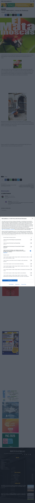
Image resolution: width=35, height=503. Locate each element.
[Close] (33, 219)
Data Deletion (11, 284)
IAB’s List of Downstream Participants (8, 229)
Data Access (17, 284)
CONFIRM (10, 280)
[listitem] (17, 237)
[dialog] (17, 251)
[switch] (31, 239)
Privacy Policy (23, 284)
